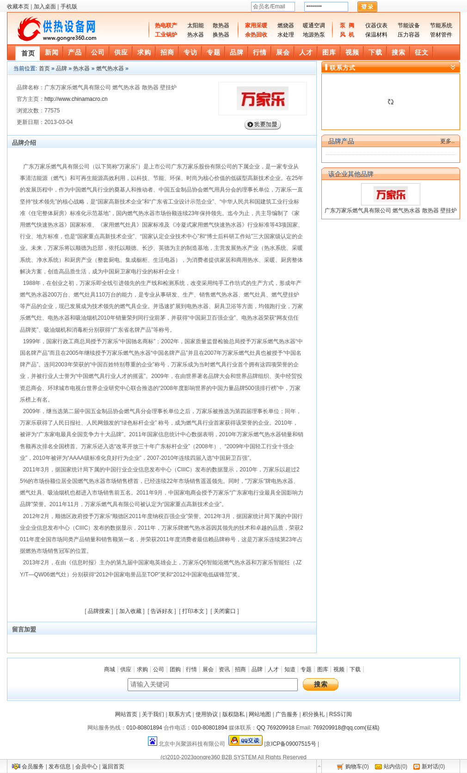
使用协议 (207, 714)
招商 (240, 669)
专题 (306, 669)
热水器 (195, 34)
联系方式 (180, 714)
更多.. (447, 141)
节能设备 (409, 25)
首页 (44, 68)
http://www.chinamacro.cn (76, 99)
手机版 (69, 6)
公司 (158, 669)
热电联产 (166, 25)
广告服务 (287, 714)
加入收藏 (130, 611)
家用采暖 (256, 25)
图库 (322, 669)
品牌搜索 (99, 611)
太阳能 (195, 25)
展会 (208, 669)
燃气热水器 (110, 68)
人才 (273, 669)
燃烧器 (285, 25)
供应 (125, 669)
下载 (355, 669)
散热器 (221, 25)
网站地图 (260, 714)
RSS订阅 (340, 714)
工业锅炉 (166, 34)
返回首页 (113, 766)
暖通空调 (314, 25)
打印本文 (193, 611)
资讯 (224, 669)
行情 (191, 669)
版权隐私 (233, 714)
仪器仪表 (376, 25)
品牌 (61, 68)
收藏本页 (18, 6)
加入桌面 (45, 6)
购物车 (353, 766)
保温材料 (376, 34)
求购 (142, 669)
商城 (109, 669)
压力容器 (409, 34)
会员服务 (33, 766)
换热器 (221, 34)
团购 (175, 669)
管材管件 (441, 34)
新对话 (430, 766)
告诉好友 (162, 611)
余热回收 (256, 34)
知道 (289, 669)
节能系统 (441, 25)
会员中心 (86, 766)
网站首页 (126, 714)
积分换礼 (313, 714)
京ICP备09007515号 (290, 744)
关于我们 (153, 714)
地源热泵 (314, 34)
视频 (338, 669)
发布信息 (60, 766)
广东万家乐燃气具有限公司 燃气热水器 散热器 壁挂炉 (391, 210)
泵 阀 (347, 25)
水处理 (285, 34)
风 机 (347, 34)
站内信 (392, 766)
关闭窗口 (225, 611)
